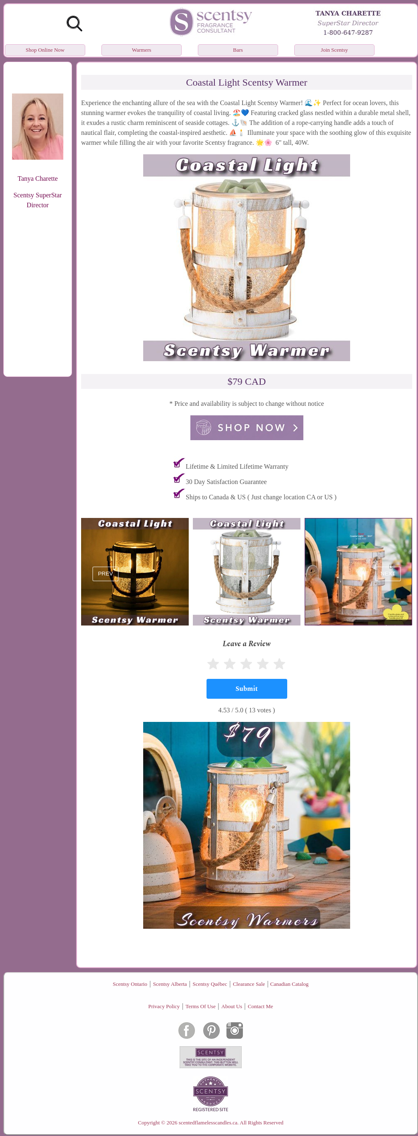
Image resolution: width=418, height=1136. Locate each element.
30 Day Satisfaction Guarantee (226, 481)
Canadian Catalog (289, 984)
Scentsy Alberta (170, 984)
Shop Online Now (45, 50)
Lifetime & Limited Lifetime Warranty (237, 466)
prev (105, 574)
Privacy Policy (164, 1006)
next (388, 574)
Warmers (141, 50)
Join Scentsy (334, 50)
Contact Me (260, 1006)
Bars (238, 50)
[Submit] (247, 689)
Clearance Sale (249, 984)
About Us (231, 1006)
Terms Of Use (200, 1006)
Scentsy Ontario (130, 984)
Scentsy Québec (209, 984)
